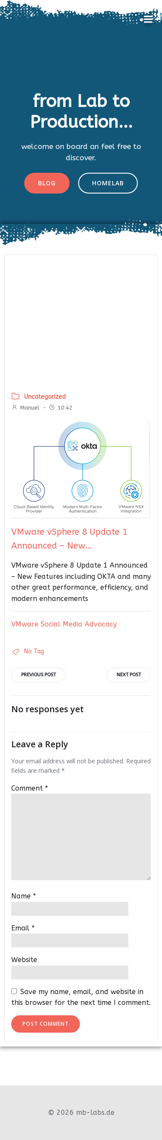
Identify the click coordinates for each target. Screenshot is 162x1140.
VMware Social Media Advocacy (64, 624)
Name (23, 896)
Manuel (25, 407)
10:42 (60, 407)
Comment (29, 788)
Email (23, 928)
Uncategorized (45, 396)
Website (24, 960)
